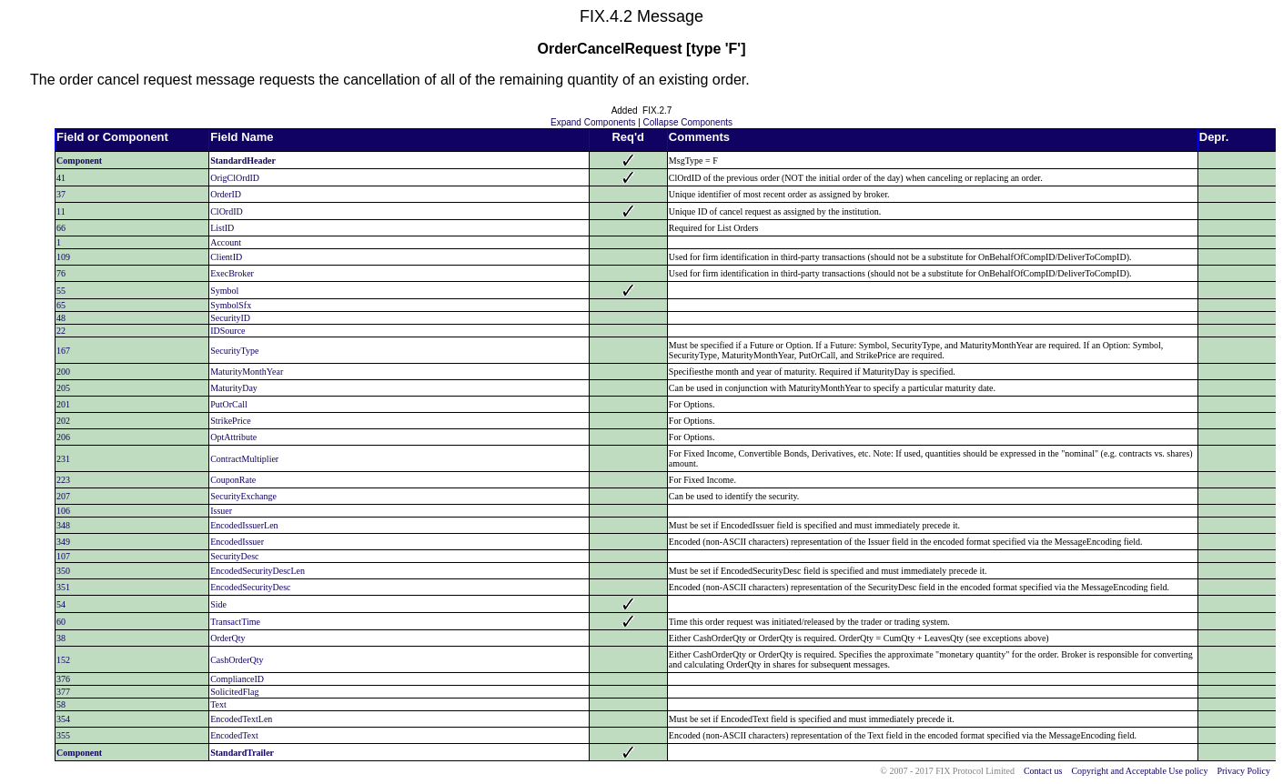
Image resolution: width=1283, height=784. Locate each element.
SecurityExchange (243, 496)
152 (63, 660)
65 (61, 305)
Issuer (221, 511)
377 (63, 692)
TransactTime (235, 622)
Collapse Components (687, 122)
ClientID (226, 257)
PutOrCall (229, 404)
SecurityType (234, 351)
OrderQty (227, 638)
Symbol (224, 291)
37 (61, 194)
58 (61, 704)
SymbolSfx (230, 305)
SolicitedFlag (234, 692)
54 (61, 604)
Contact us (1043, 771)
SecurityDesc (234, 556)
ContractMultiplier (244, 459)
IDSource (227, 331)
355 (63, 735)
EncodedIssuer (237, 542)
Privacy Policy (1243, 771)
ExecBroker (232, 273)
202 (63, 421)
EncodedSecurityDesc (250, 587)
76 (61, 273)
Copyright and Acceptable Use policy (1139, 771)
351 (63, 587)
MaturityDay (234, 388)
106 (63, 511)
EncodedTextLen (241, 719)
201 (63, 404)
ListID (222, 228)
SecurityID (230, 318)
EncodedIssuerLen (244, 525)
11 (61, 211)
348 (63, 525)
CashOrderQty (236, 660)
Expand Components (593, 122)
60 (61, 622)
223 (63, 480)
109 (63, 257)
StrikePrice (230, 421)
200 (63, 372)
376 (63, 679)
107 (63, 556)
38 (61, 638)
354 (63, 719)
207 (63, 496)
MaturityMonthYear (246, 372)
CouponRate (233, 480)
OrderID (225, 194)
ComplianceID (237, 679)
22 (61, 331)
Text (218, 704)
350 (63, 571)
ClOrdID (226, 211)
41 (61, 178)
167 (63, 351)
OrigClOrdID (234, 178)
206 (63, 437)
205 (63, 388)
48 (61, 318)
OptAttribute (233, 437)
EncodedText (234, 735)
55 (61, 291)
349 (63, 542)
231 (63, 459)
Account (225, 242)
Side (218, 604)
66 (61, 228)
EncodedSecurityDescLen (257, 571)
